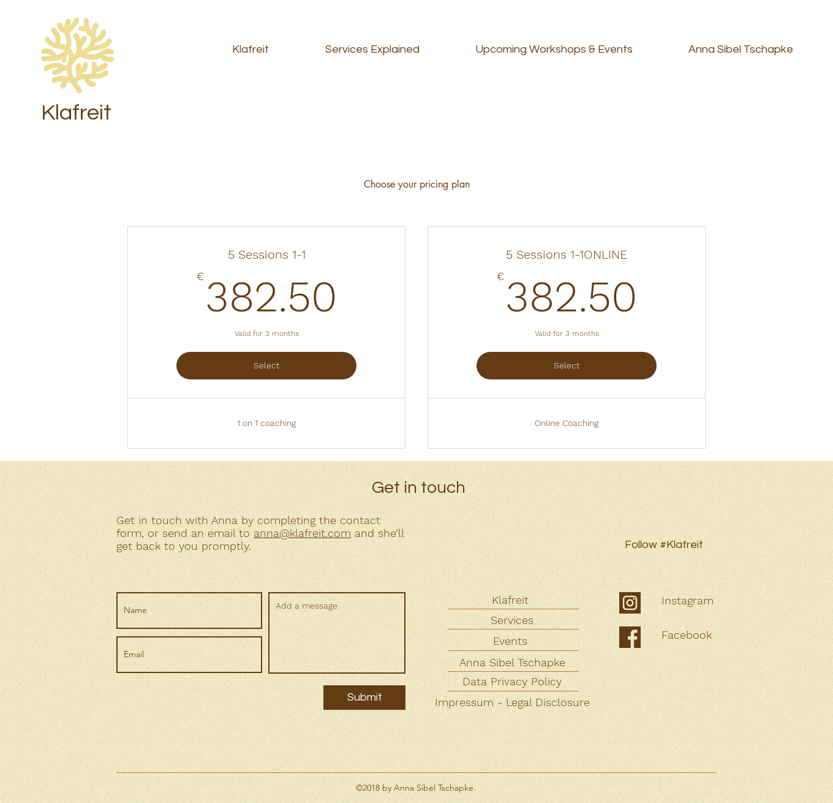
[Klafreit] (511, 599)
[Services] (513, 620)
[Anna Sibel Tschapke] (513, 662)
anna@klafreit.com (302, 533)
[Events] (511, 641)
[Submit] (364, 697)
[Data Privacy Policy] (513, 681)
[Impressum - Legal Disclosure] (513, 702)
